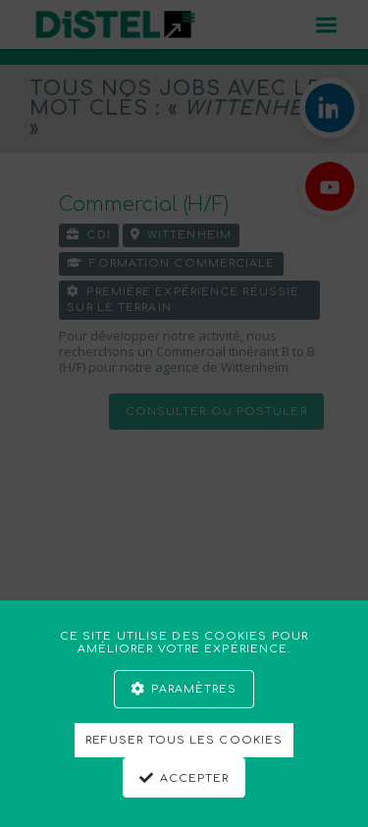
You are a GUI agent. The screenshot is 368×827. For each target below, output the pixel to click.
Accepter (195, 778)
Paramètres (194, 689)
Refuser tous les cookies (184, 740)
